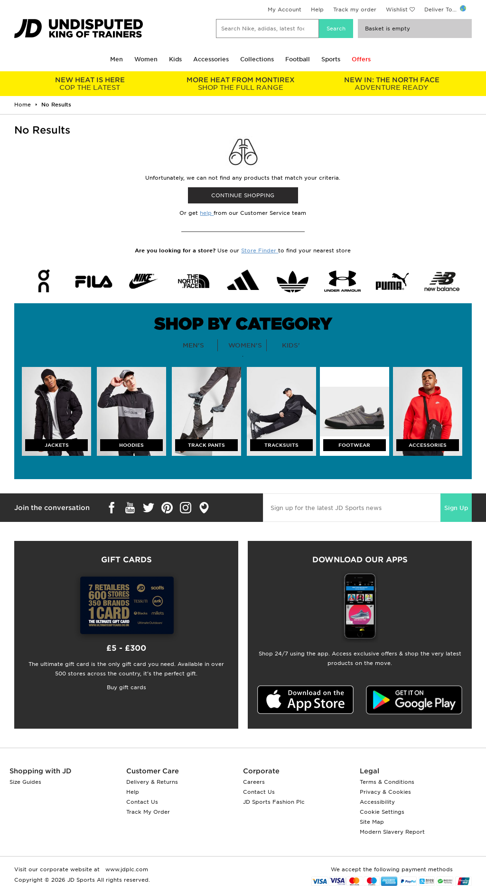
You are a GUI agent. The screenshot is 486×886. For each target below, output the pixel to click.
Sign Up (456, 507)
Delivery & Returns (152, 782)
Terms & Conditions (387, 782)
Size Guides (25, 782)
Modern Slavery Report (392, 831)
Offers (361, 59)
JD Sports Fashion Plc (274, 802)
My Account (284, 9)
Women (146, 59)
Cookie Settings (382, 812)
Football (297, 59)
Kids (175, 59)
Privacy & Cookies (385, 792)
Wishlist (397, 9)
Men (116, 59)
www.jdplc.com (125, 869)
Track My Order (148, 812)
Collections (257, 59)
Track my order (354, 9)
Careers (254, 782)
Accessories (211, 59)
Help (317, 9)
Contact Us (142, 802)
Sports (330, 59)
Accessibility (377, 802)
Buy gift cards (126, 687)
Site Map (372, 822)
